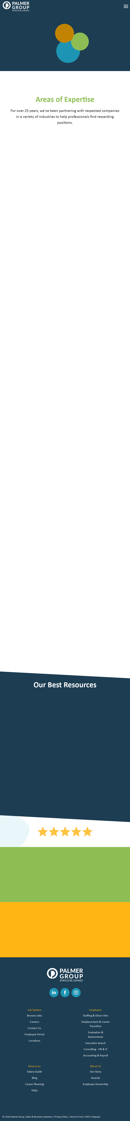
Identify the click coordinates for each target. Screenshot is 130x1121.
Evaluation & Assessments (95, 1034)
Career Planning (34, 1084)
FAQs (34, 1090)
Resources (34, 1066)
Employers (95, 1010)
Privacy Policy (61, 1116)
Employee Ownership (95, 1084)
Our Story (95, 1071)
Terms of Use (76, 1116)
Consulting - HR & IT (95, 1049)
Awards (95, 1078)
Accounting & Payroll (95, 1055)
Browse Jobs (34, 1015)
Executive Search (95, 1043)
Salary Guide (34, 1071)
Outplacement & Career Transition (95, 1024)
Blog (34, 1078)
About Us (95, 1066)
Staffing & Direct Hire (95, 1015)
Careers (34, 1022)
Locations (34, 1040)
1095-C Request (92, 1116)
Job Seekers (34, 1010)
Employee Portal (34, 1034)
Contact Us (34, 1028)
